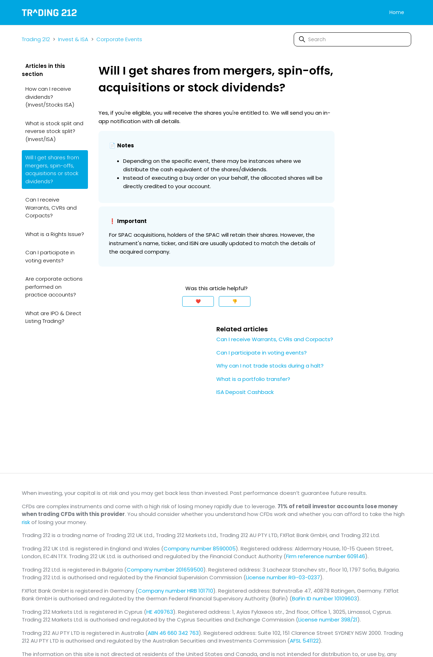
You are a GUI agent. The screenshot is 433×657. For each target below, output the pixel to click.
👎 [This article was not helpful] (234, 301)
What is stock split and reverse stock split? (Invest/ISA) (54, 131)
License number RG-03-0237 (283, 577)
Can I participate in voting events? (50, 256)
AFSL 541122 (304, 640)
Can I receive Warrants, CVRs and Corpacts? (51, 207)
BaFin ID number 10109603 (324, 598)
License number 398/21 (327, 619)
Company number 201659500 (165, 569)
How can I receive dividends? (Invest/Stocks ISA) (49, 96)
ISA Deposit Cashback (245, 392)
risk (26, 522)
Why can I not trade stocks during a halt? (270, 365)
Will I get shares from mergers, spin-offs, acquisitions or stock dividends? (52, 169)
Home (396, 12)
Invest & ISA (73, 39)
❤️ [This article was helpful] (198, 301)
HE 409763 (159, 611)
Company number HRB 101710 (175, 590)
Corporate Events (119, 39)
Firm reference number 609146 (325, 556)
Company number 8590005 (200, 548)
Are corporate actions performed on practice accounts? (54, 286)
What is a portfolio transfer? (253, 379)
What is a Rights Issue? (54, 234)
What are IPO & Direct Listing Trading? (53, 317)
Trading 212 (36, 39)
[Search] (352, 39)
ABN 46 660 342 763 (173, 633)
